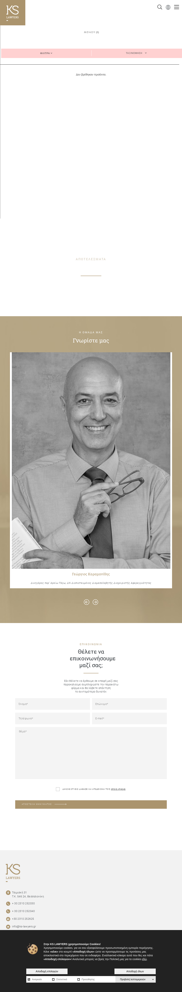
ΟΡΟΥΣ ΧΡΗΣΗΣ (118, 789)
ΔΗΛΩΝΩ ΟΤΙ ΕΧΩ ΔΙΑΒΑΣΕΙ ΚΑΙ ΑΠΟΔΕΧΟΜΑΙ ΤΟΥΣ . (91, 789)
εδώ (144, 959)
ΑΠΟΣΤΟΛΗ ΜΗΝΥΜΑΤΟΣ (44, 804)
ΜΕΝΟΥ (89, 32)
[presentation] (86, 602)
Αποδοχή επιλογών (47, 971)
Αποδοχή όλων (135, 971)
